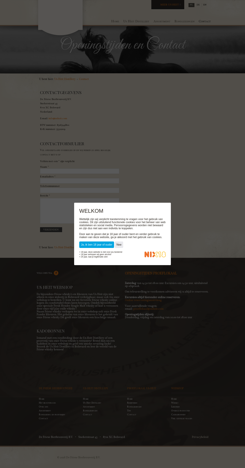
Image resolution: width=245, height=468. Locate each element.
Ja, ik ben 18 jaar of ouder (96, 244)
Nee (118, 244)
